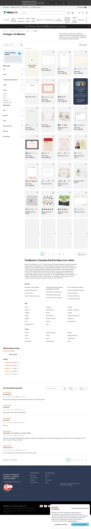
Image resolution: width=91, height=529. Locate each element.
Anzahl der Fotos (7, 127)
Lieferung (32, 481)
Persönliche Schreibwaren (16, 31)
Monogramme (50, 317)
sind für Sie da (8, 483)
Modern (48, 314)
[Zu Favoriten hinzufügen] (53, 53)
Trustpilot (62, 474)
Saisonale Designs (72, 337)
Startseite (5, 31)
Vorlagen (35, 31)
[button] (38, 255)
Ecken (4, 76)
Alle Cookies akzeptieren (80, 524)
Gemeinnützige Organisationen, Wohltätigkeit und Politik (54, 289)
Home (11, 507)
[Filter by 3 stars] (4, 370)
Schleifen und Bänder (73, 311)
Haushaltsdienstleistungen (53, 296)
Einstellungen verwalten (60, 524)
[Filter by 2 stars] (4, 373)
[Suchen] (68, 12)
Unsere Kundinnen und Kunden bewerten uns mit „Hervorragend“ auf (70, 476)
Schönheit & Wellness (73, 297)
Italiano (64, 3)
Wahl (69, 343)
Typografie (70, 320)
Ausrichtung (6, 138)
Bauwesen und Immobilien (32, 289)
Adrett (26, 308)
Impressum (15, 507)
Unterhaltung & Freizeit (74, 300)
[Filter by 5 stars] (4, 364)
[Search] (64, 390)
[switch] (82, 7)
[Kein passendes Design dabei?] (80, 93)
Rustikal (70, 308)
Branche (5, 117)
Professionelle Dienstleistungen (76, 292)
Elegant (27, 317)
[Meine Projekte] (76, 13)
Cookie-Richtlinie (72, 521)
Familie (27, 334)
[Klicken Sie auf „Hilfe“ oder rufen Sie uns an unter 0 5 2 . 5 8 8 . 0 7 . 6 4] (72, 13)
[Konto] (83, 13)
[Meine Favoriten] (79, 13)
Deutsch (48, 3)
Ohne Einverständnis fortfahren (79, 508)
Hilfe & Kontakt (33, 479)
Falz (4, 71)
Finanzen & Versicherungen (32, 297)
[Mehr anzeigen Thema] (6, 107)
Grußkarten (27, 31)
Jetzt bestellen (62, 26)
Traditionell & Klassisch (74, 317)
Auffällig (27, 314)
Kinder (48, 337)
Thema (5, 91)
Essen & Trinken (29, 294)
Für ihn (27, 337)
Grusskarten (28, 343)
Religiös (70, 334)
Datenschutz (21, 507)
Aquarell (27, 311)
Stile (4, 112)
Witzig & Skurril (72, 323)
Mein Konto (33, 477)
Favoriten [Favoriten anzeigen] (83, 46)
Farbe (4, 122)
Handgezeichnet (29, 326)
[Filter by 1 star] (4, 376)
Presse (46, 484)
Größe (4, 86)
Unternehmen (71, 340)
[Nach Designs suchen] (21, 46)
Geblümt (27, 320)
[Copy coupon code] (47, 26)
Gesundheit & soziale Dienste (54, 293)
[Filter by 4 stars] (4, 367)
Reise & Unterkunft (73, 294)
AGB (25, 507)
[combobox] (44, 13)
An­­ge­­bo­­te (86, 20)
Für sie (26, 340)
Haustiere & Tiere (50, 334)
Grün (26, 323)
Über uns (47, 477)
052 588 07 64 (6, 507)
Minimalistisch (50, 311)
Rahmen (48, 323)
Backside (5, 132)
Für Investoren (48, 481)
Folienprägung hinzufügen (10, 81)
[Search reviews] (55, 390)
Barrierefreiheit (33, 484)
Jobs (46, 479)
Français (56, 3)
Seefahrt (70, 314)
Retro (47, 326)
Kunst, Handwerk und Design (75, 289)
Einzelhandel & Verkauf (31, 292)
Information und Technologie (54, 299)
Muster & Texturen (51, 320)
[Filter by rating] (72, 390)
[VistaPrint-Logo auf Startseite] (10, 12)
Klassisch (48, 308)
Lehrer (48, 340)
